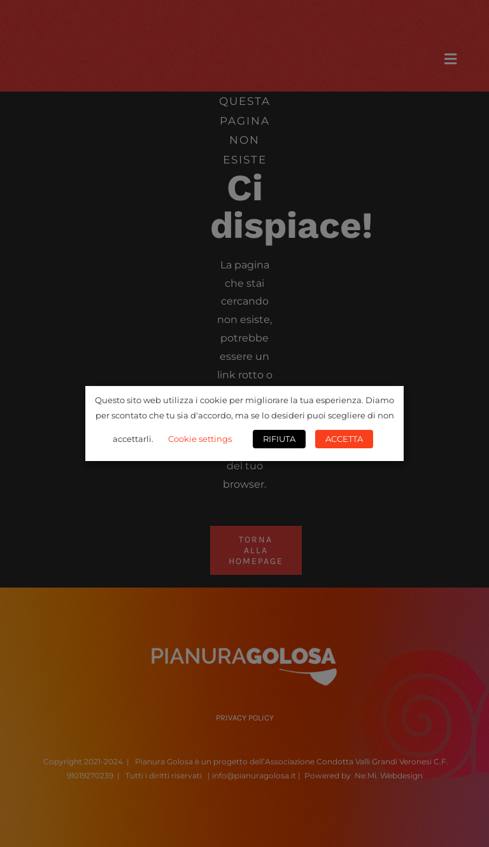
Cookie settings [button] (200, 439)
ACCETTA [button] (344, 439)
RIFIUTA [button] (279, 439)
